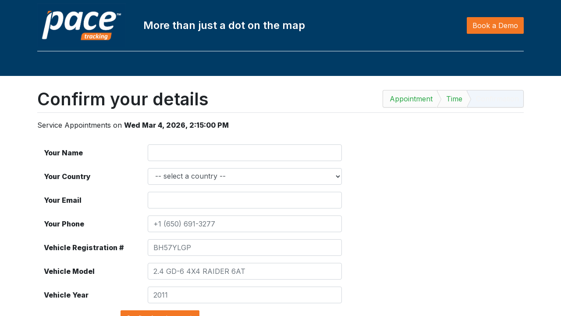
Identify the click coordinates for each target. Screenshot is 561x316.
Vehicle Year (66, 295)
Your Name (63, 152)
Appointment (411, 98)
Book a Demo (495, 25)
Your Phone (64, 223)
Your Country (67, 176)
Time (454, 98)
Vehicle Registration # (84, 247)
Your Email (63, 200)
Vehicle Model (69, 271)
